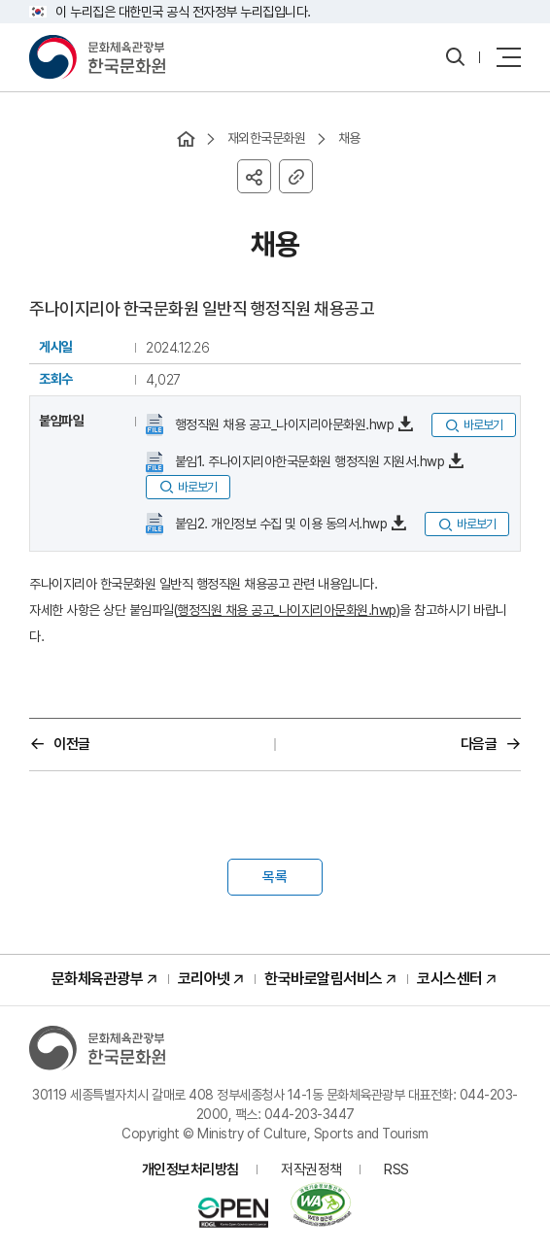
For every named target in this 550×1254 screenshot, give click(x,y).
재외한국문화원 (266, 138)
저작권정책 (311, 1169)
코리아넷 (204, 978)
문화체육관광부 (98, 978)
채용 (349, 138)
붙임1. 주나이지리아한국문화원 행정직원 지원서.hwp (307, 461)
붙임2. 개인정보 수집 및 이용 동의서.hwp (279, 523)
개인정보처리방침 (190, 1169)
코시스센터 (450, 978)
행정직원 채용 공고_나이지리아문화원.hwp (282, 424)
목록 (275, 877)
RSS (396, 1169)
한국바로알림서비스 (323, 978)
